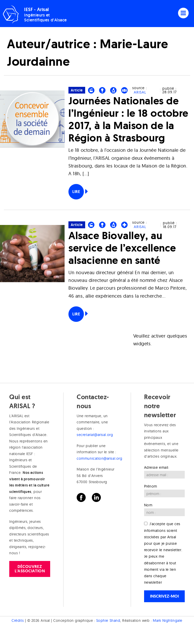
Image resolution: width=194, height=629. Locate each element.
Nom (148, 505)
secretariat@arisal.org (95, 434)
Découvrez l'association (30, 568)
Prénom (150, 486)
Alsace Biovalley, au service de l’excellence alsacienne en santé (122, 248)
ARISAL (140, 92)
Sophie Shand (108, 620)
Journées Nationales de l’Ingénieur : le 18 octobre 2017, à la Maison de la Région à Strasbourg (128, 119)
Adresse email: (156, 467)
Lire (76, 191)
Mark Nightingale (167, 620)
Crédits (18, 620)
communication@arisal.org (99, 458)
